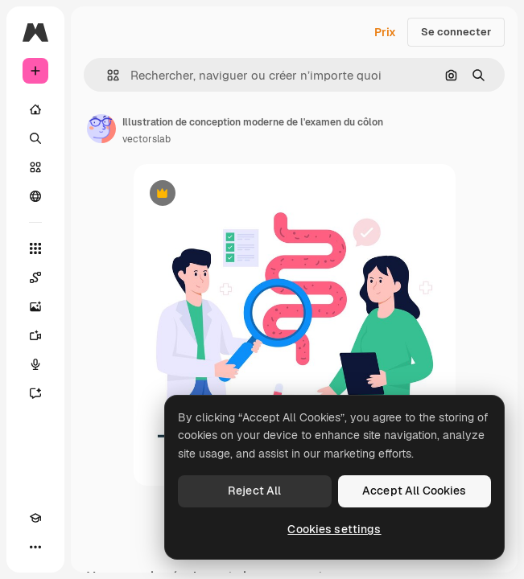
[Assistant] (35, 393)
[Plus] (35, 547)
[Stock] (35, 167)
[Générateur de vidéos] (35, 335)
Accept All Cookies (414, 490)
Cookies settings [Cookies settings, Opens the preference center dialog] (334, 529)
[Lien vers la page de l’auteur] (101, 128)
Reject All (254, 490)
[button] (107, 75)
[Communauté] (35, 196)
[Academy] (35, 518)
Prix (385, 32)
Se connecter (456, 32)
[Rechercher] (35, 138)
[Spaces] (35, 277)
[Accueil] (35, 109)
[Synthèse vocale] (35, 364)
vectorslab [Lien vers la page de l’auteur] (146, 139)
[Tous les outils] (35, 248)
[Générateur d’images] (35, 306)
